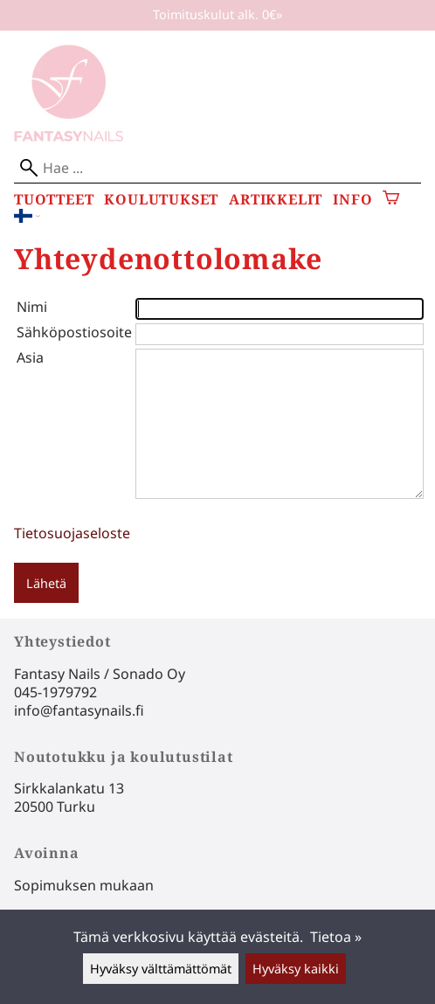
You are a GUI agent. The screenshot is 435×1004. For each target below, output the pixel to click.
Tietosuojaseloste (72, 533)
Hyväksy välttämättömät (160, 968)
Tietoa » (336, 936)
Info (352, 199)
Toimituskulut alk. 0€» (217, 14)
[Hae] (217, 168)
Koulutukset (161, 199)
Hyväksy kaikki (295, 968)
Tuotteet (53, 199)
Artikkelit (275, 199)
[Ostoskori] (391, 199)
